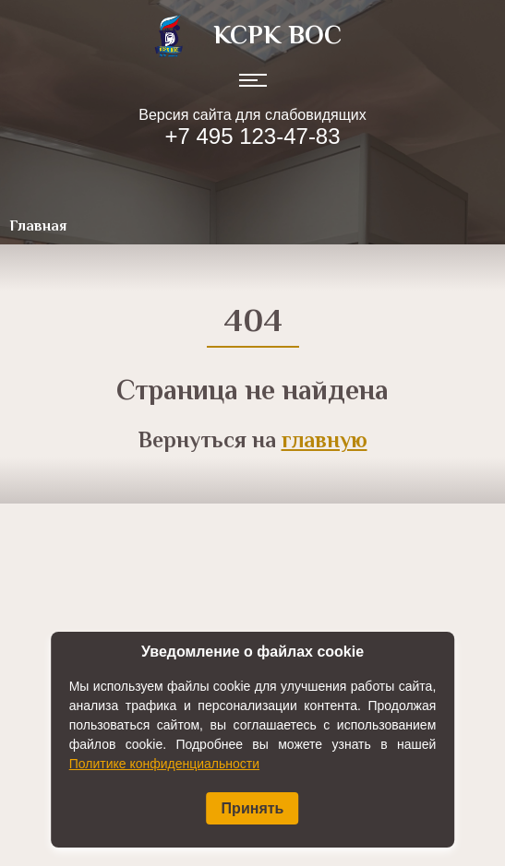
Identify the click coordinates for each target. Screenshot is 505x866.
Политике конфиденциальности (164, 763)
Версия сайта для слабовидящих (252, 115)
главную (324, 442)
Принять (253, 808)
